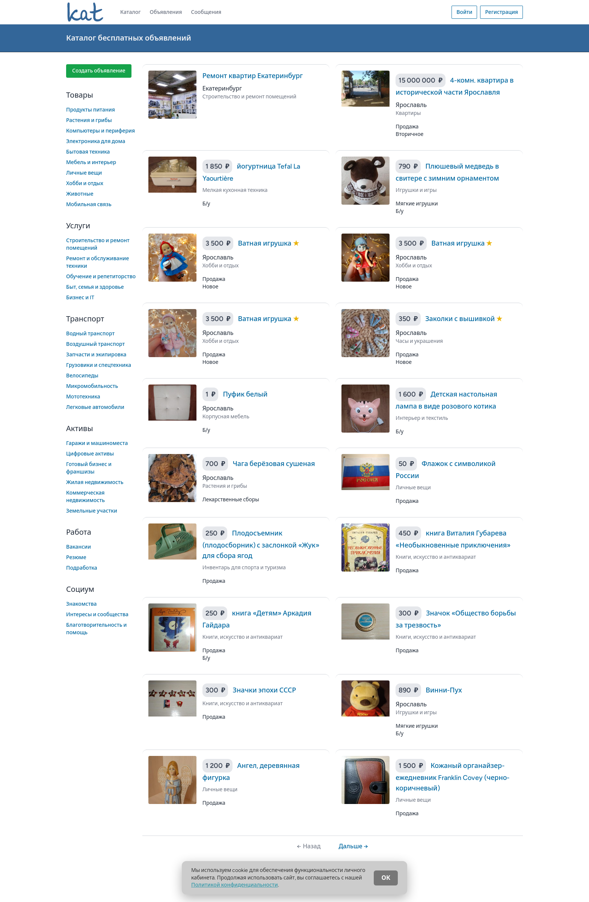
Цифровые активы (90, 454)
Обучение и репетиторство (101, 276)
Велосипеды (82, 376)
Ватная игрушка (265, 243)
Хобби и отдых (84, 183)
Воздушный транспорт (95, 344)
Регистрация (501, 12)
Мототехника (83, 397)
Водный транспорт (90, 333)
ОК (385, 877)
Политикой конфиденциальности (234, 885)
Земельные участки (91, 511)
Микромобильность (92, 386)
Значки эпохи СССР (264, 690)
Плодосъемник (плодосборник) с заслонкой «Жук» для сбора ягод (260, 544)
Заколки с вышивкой (460, 319)
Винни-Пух (444, 690)
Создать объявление (98, 71)
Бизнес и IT (80, 297)
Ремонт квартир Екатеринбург (252, 76)
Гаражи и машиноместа (97, 443)
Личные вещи (84, 173)
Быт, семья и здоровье (95, 287)
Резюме (76, 557)
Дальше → (353, 846)
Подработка (81, 568)
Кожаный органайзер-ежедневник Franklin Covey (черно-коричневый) (452, 777)
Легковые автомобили (95, 407)
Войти (464, 12)
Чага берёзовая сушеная (274, 464)
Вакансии (78, 547)
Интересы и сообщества (97, 614)
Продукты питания (90, 110)
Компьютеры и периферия (100, 131)
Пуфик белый (245, 394)
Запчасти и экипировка (96, 354)
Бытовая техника (88, 152)
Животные (80, 194)
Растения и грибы (89, 120)
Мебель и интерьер (91, 162)
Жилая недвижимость (95, 482)
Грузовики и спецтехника (98, 365)
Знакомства (81, 604)
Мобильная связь (89, 204)
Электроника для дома (95, 141)
